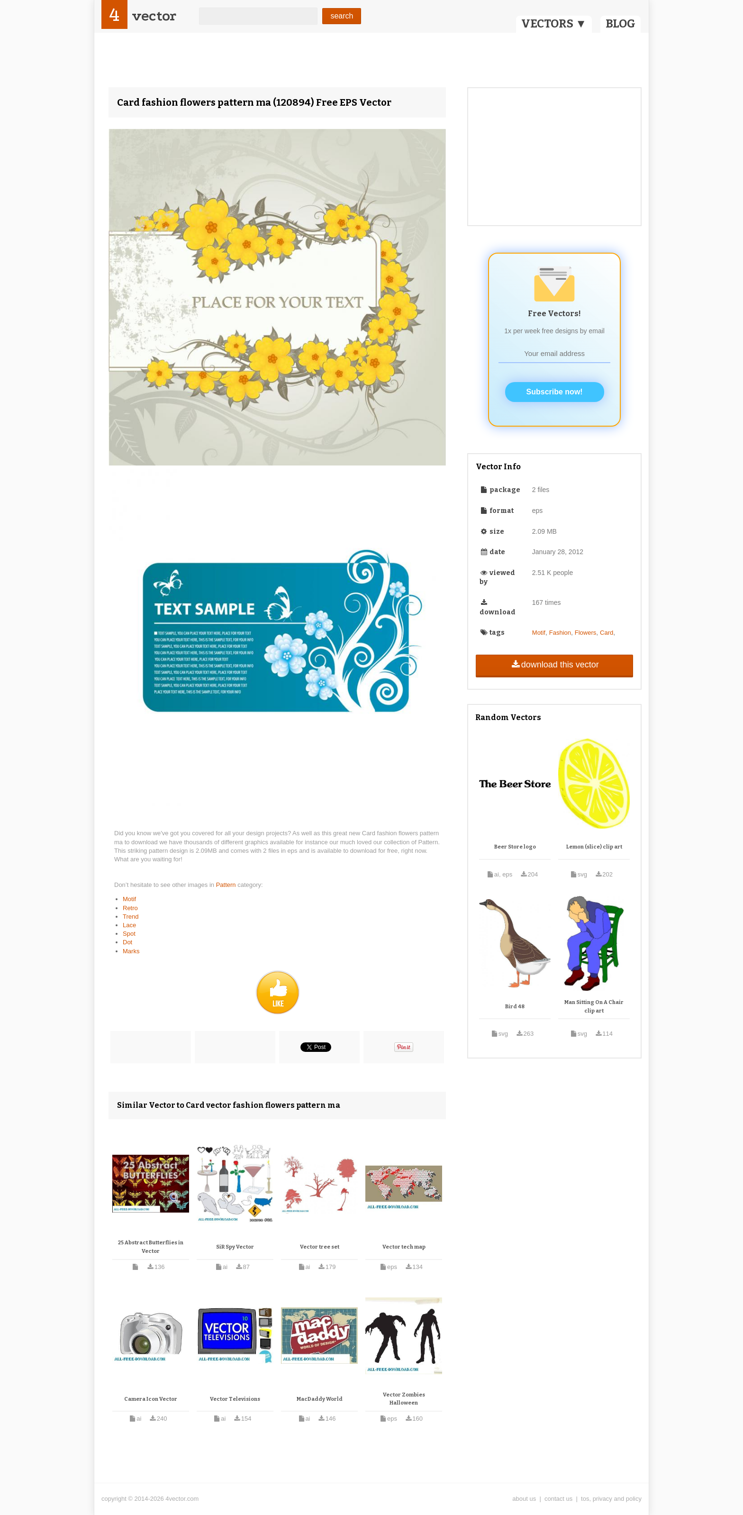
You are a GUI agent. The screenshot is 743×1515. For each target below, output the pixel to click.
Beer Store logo (515, 847)
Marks (131, 951)
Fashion (560, 632)
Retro (130, 908)
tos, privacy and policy (611, 1498)
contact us (558, 1498)
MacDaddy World (320, 1399)
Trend (130, 916)
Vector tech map (404, 1247)
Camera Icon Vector (150, 1399)
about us (524, 1498)
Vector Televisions (235, 1399)
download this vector (554, 664)
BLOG (620, 23)
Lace (129, 925)
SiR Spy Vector (235, 1247)
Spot (129, 933)
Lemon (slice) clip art (594, 847)
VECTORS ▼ (554, 23)
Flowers (586, 632)
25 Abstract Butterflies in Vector (150, 1247)
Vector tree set (319, 1247)
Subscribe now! (554, 392)
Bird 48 (515, 1007)
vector (154, 16)
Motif (129, 899)
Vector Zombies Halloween (404, 1399)
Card (606, 632)
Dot (127, 942)
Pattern (227, 884)
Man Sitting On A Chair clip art (594, 1006)
